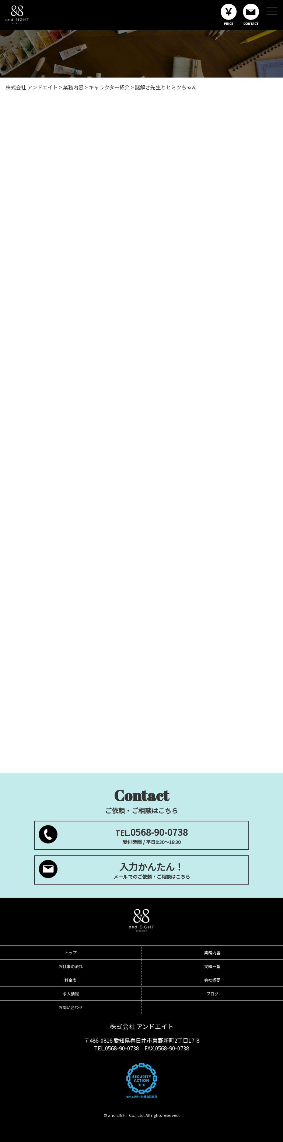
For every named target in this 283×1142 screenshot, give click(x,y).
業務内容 (212, 952)
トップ (70, 952)
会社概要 (212, 980)
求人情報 (71, 993)
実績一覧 (212, 966)
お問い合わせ (71, 1007)
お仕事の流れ (71, 966)
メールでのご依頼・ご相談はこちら (152, 870)
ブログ (212, 993)
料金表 (70, 980)
